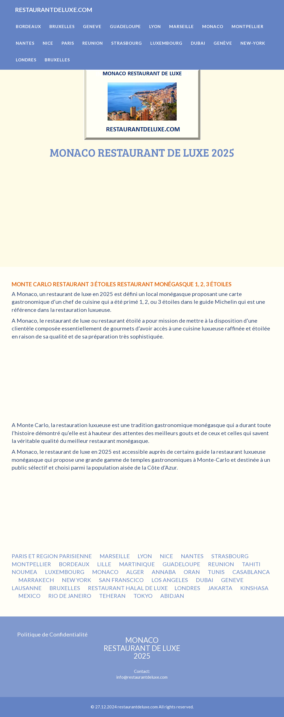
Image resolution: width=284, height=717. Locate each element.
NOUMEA (25, 571)
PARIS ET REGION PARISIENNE (52, 556)
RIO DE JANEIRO (70, 595)
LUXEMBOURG (65, 571)
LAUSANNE (27, 588)
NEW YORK (77, 579)
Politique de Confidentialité (52, 634)
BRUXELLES (65, 588)
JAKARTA (221, 588)
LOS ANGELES (170, 579)
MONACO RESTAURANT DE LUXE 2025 (141, 648)
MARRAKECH (36, 579)
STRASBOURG (230, 556)
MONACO (106, 571)
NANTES (193, 556)
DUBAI (205, 579)
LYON (145, 556)
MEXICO (30, 595)
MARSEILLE (115, 556)
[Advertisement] (142, 200)
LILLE (104, 564)
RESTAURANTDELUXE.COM (65, 17)
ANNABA (164, 571)
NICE (167, 556)
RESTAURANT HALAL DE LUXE (128, 588)
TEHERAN (113, 595)
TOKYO (143, 595)
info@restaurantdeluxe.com (142, 677)
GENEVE (233, 579)
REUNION (221, 564)
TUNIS (217, 571)
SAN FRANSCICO (122, 579)
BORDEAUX (74, 564)
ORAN (192, 571)
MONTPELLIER (32, 564)
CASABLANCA (251, 571)
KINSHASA (254, 588)
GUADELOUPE (182, 564)
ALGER (135, 571)
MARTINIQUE (137, 564)
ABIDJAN (172, 595)
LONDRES (187, 588)
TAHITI (252, 564)
